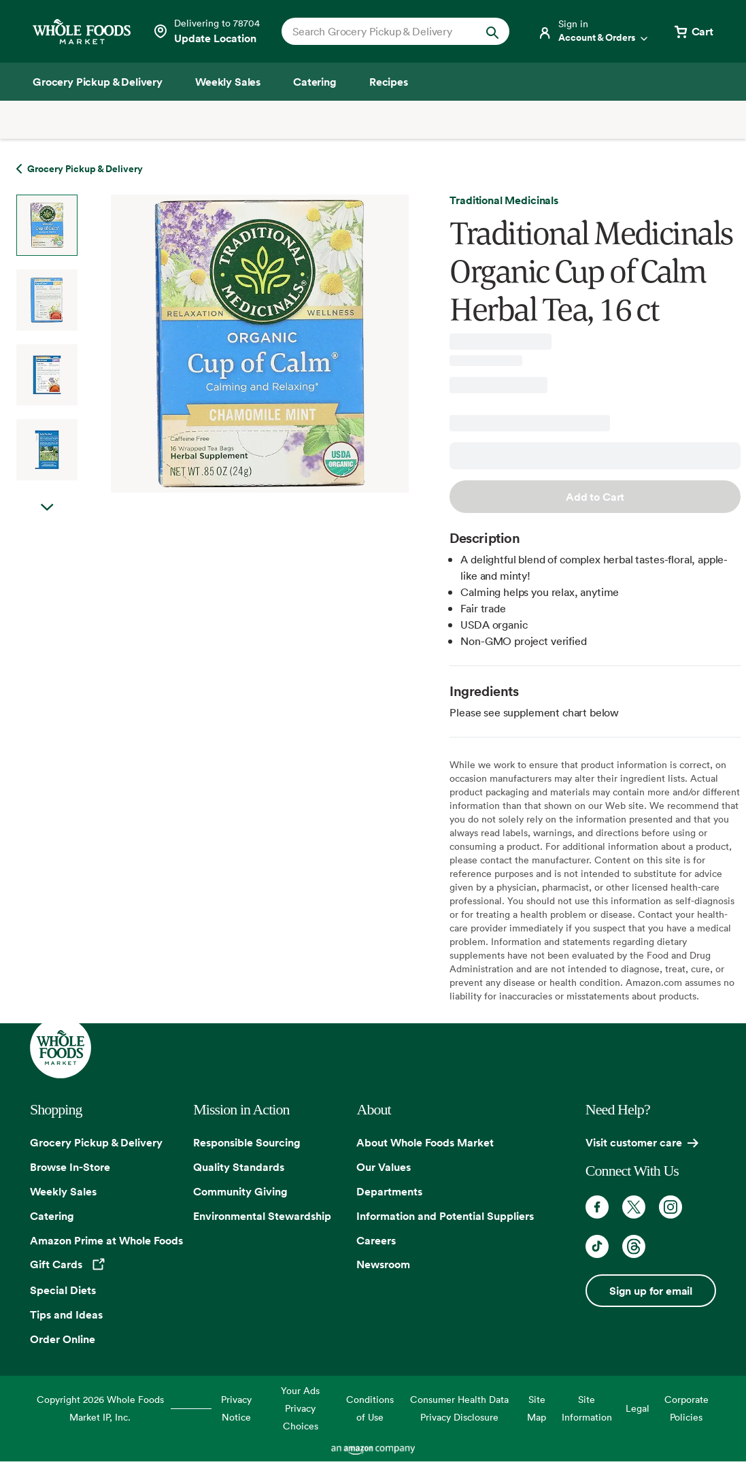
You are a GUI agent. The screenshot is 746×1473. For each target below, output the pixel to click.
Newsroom (383, 1264)
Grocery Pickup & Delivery (96, 1142)
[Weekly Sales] (227, 81)
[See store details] (206, 31)
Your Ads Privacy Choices (300, 1408)
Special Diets (63, 1289)
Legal (637, 1408)
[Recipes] (388, 81)
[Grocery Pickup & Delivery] (98, 81)
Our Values (383, 1166)
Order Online (62, 1338)
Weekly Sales (63, 1191)
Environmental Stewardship (262, 1215)
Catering (52, 1215)
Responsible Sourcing (247, 1142)
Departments (389, 1191)
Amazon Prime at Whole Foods (106, 1240)
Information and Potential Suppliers (445, 1215)
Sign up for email (650, 1290)
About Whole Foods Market (425, 1142)
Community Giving (240, 1191)
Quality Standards (238, 1166)
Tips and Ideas (66, 1314)
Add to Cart (595, 496)
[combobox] (384, 31)
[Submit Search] (492, 31)
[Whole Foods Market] (82, 31)
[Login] (594, 31)
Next (47, 521)
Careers (376, 1240)
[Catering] (315, 81)
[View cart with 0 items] (693, 31)
